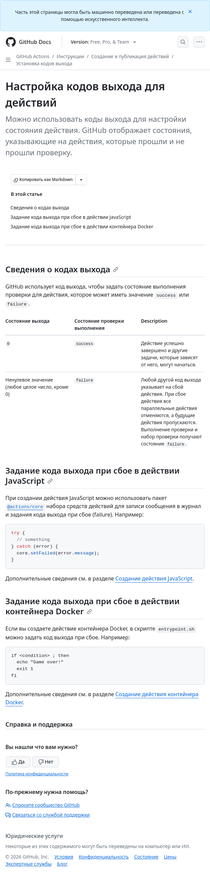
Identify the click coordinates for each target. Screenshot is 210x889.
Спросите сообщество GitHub (42, 805)
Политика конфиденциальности (36, 774)
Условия (63, 856)
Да (18, 761)
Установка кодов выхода (44, 63)
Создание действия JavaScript (153, 578)
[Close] (190, 11)
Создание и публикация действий (130, 56)
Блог (62, 864)
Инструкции (70, 56)
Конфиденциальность (104, 856)
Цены (170, 856)
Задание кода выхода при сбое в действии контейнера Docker (92, 606)
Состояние (146, 856)
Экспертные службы (28, 864)
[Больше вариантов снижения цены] (81, 179)
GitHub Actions (32, 56)
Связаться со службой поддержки (47, 815)
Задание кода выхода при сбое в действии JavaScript (92, 475)
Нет (45, 761)
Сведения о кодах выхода (61, 269)
